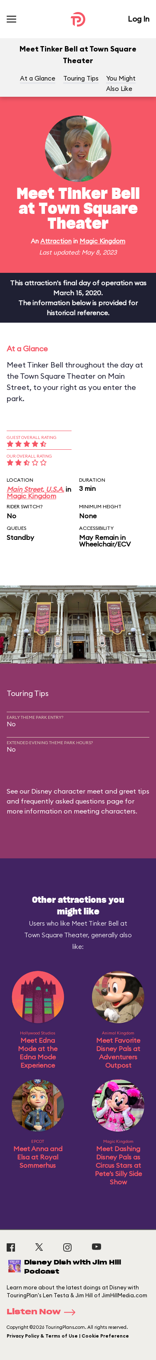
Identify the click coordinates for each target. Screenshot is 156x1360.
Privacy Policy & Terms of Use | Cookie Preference (68, 1336)
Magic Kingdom (102, 241)
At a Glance (37, 78)
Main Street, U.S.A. (35, 489)
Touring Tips (81, 78)
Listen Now (44, 1312)
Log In (138, 19)
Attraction (56, 241)
